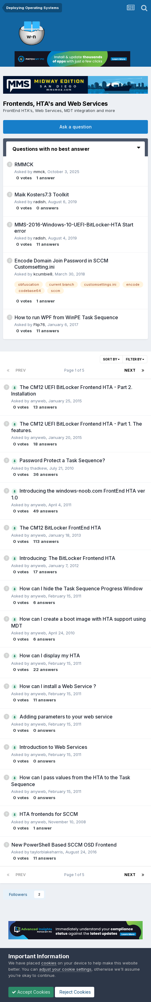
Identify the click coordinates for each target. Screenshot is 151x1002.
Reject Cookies (74, 992)
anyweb (38, 400)
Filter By (135, 359)
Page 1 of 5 (75, 370)
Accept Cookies (31, 992)
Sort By (111, 359)
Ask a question (76, 126)
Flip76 (39, 324)
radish (39, 201)
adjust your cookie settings (65, 969)
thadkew (38, 468)
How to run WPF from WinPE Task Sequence (66, 317)
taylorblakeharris (46, 851)
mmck (39, 171)
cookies (48, 962)
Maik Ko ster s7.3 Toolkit (42, 194)
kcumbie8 (42, 273)
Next (129, 370)
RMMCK (24, 164)
